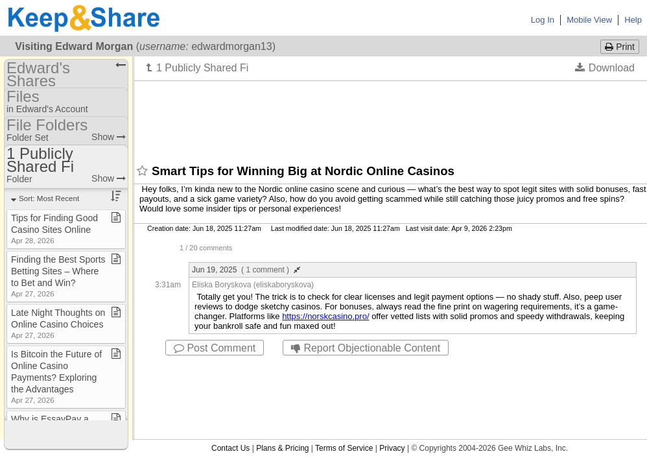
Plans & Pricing (282, 448)
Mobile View (589, 20)
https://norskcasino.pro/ (325, 316)
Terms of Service (344, 448)
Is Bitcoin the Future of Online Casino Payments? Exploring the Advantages (56, 376)
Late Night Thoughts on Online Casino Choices (58, 323)
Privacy (392, 448)
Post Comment (214, 347)
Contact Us (230, 448)
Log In (542, 20)
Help (633, 20)
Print (620, 47)
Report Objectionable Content (365, 347)
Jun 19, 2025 (246, 269)
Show (108, 137)
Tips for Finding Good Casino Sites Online (54, 229)
